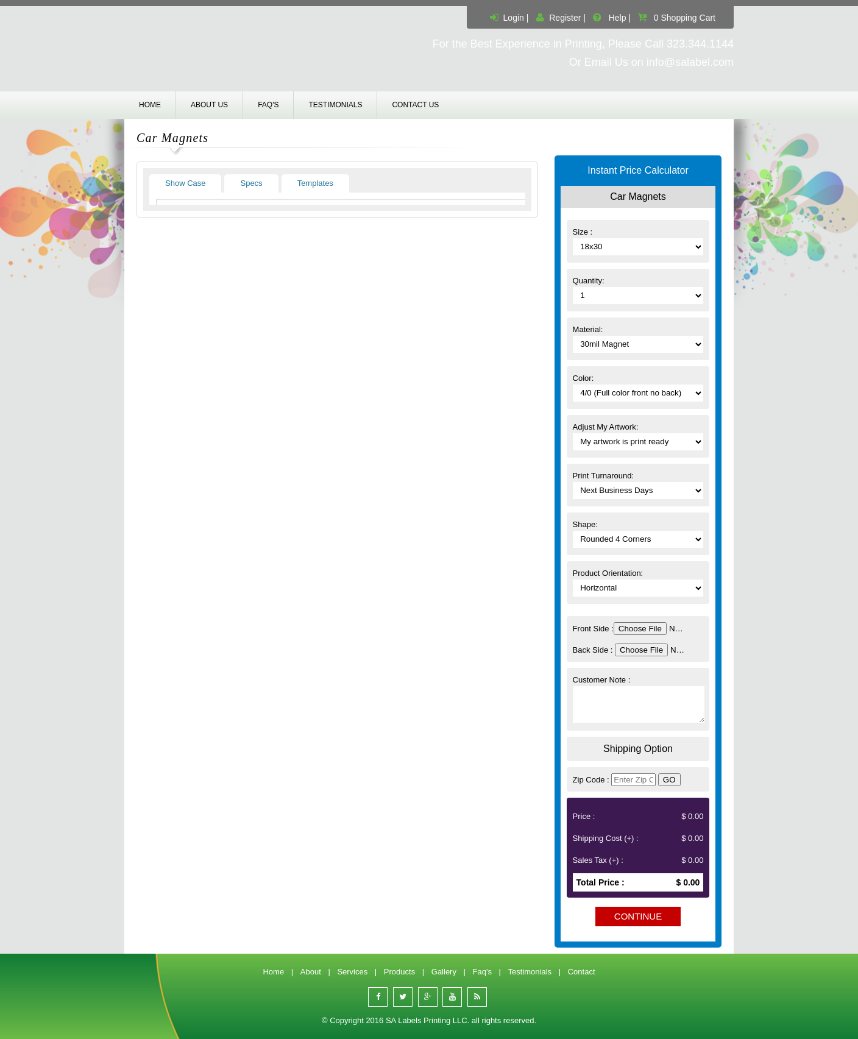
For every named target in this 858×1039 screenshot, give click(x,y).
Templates (315, 183)
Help (617, 18)
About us (209, 105)
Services (352, 971)
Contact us (415, 105)
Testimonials (335, 105)
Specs (251, 183)
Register (565, 18)
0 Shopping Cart (684, 18)
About (310, 971)
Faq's (268, 105)
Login (513, 18)
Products (399, 971)
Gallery (443, 971)
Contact (581, 971)
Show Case (185, 183)
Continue (638, 916)
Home (150, 105)
